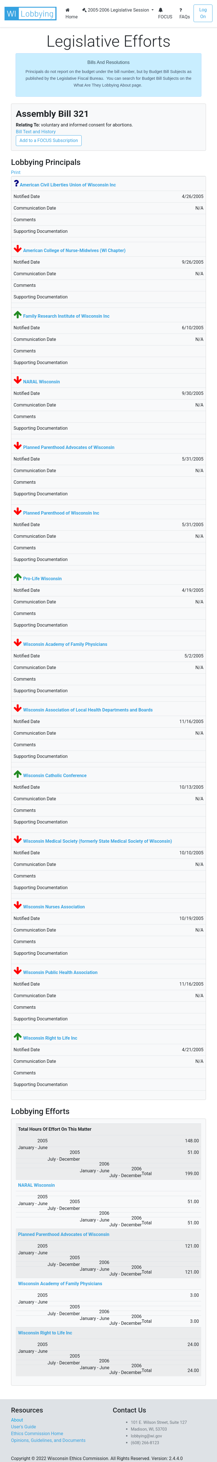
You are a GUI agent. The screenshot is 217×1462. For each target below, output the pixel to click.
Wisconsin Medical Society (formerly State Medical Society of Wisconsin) (97, 841)
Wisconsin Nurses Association (54, 907)
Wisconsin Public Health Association (60, 972)
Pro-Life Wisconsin (42, 578)
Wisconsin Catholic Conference (54, 775)
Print (15, 172)
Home (72, 14)
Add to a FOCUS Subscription (48, 140)
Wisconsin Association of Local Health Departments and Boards (88, 710)
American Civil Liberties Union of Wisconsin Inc (68, 185)
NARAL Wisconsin (41, 381)
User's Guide (23, 1426)
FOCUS (165, 14)
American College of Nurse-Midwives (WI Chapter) (74, 250)
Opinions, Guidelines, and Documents (48, 1440)
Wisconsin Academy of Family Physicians (65, 644)
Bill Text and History (36, 131)
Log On (203, 13)
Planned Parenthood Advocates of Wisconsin (68, 447)
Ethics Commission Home (37, 1433)
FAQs (184, 14)
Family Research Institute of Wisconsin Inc (66, 316)
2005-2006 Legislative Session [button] (116, 10)
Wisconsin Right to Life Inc (50, 1038)
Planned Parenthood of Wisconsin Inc (61, 513)
